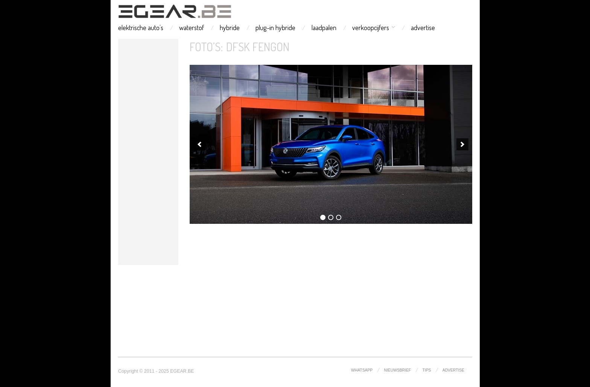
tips (427, 370)
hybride (230, 27)
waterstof (191, 27)
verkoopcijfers (370, 27)
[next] (462, 144)
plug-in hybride (275, 27)
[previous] (199, 144)
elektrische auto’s (140, 27)
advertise (423, 27)
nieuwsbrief (397, 370)
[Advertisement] (148, 152)
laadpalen (324, 27)
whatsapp (362, 370)
